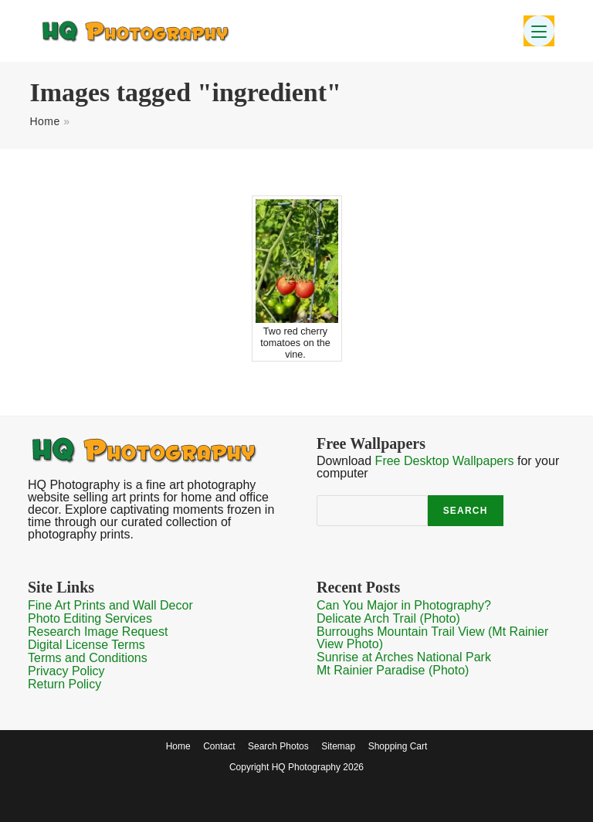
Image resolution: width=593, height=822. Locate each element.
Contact (219, 746)
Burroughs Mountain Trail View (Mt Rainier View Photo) (432, 637)
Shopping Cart (398, 746)
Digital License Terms (86, 644)
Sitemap (338, 746)
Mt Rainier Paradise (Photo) (393, 670)
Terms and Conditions (87, 657)
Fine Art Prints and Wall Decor (110, 605)
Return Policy (64, 684)
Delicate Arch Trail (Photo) (388, 618)
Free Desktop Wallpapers (444, 460)
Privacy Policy (66, 671)
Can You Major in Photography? (404, 605)
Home (44, 121)
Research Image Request (98, 631)
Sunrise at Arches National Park (404, 657)
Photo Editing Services (90, 618)
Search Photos (278, 746)
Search (465, 510)
